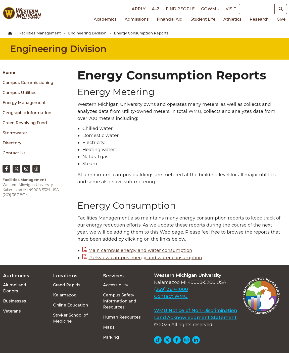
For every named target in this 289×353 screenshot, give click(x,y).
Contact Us (14, 153)
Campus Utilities (19, 92)
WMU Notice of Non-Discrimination (195, 310)
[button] (281, 9)
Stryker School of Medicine (70, 318)
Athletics (232, 19)
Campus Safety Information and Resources (119, 301)
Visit (231, 9)
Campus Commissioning (28, 82)
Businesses (14, 301)
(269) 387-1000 (171, 289)
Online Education (70, 305)
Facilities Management (40, 33)
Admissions (137, 19)
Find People (180, 9)
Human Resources (122, 317)
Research (259, 19)
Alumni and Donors (14, 288)
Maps (109, 327)
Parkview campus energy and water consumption (145, 257)
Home (9, 72)
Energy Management (24, 102)
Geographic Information (27, 112)
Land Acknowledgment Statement (195, 317)
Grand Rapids (66, 285)
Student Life (202, 19)
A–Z (156, 9)
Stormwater (15, 132)
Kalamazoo (65, 295)
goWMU (210, 9)
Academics (105, 19)
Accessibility (115, 285)
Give (281, 19)
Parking (111, 337)
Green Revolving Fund (25, 122)
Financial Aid (169, 19)
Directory (12, 143)
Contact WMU (171, 296)
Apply (139, 9)
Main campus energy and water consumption (140, 250)
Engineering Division (87, 33)
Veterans (12, 311)
